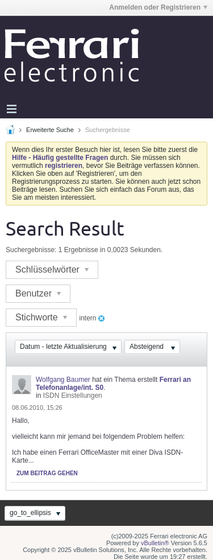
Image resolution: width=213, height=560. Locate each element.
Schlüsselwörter (52, 269)
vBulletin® (155, 543)
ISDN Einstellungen (72, 396)
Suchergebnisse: (31, 250)
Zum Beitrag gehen (47, 473)
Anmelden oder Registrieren (158, 7)
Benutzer (38, 293)
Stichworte (41, 317)
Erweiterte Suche (50, 129)
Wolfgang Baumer (63, 380)
